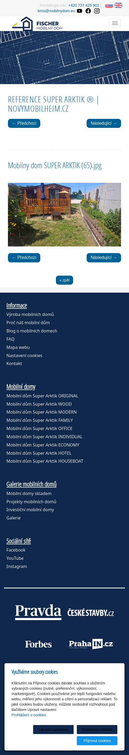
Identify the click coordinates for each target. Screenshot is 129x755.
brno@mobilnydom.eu (56, 11)
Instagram (16, 566)
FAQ (10, 339)
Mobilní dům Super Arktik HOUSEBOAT (44, 461)
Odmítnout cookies (97, 729)
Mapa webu (18, 347)
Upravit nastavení (53, 729)
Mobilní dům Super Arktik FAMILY (39, 420)
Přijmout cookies (97, 741)
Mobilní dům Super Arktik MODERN (41, 412)
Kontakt (14, 363)
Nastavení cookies (24, 355)
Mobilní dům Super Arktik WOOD (39, 404)
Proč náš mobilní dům (28, 323)
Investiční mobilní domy (30, 510)
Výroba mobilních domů (30, 314)
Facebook (15, 550)
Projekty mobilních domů (31, 502)
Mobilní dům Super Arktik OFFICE (39, 428)
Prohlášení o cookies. (29, 715)
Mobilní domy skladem (28, 493)
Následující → (104, 123)
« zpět (64, 280)
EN (118, 5)
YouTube (15, 558)
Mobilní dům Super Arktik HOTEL (39, 453)
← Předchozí (24, 123)
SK (109, 5)
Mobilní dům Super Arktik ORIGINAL (42, 396)
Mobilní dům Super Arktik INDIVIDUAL (44, 437)
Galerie (13, 518)
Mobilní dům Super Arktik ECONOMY (42, 445)
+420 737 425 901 (83, 5)
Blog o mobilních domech (31, 331)
